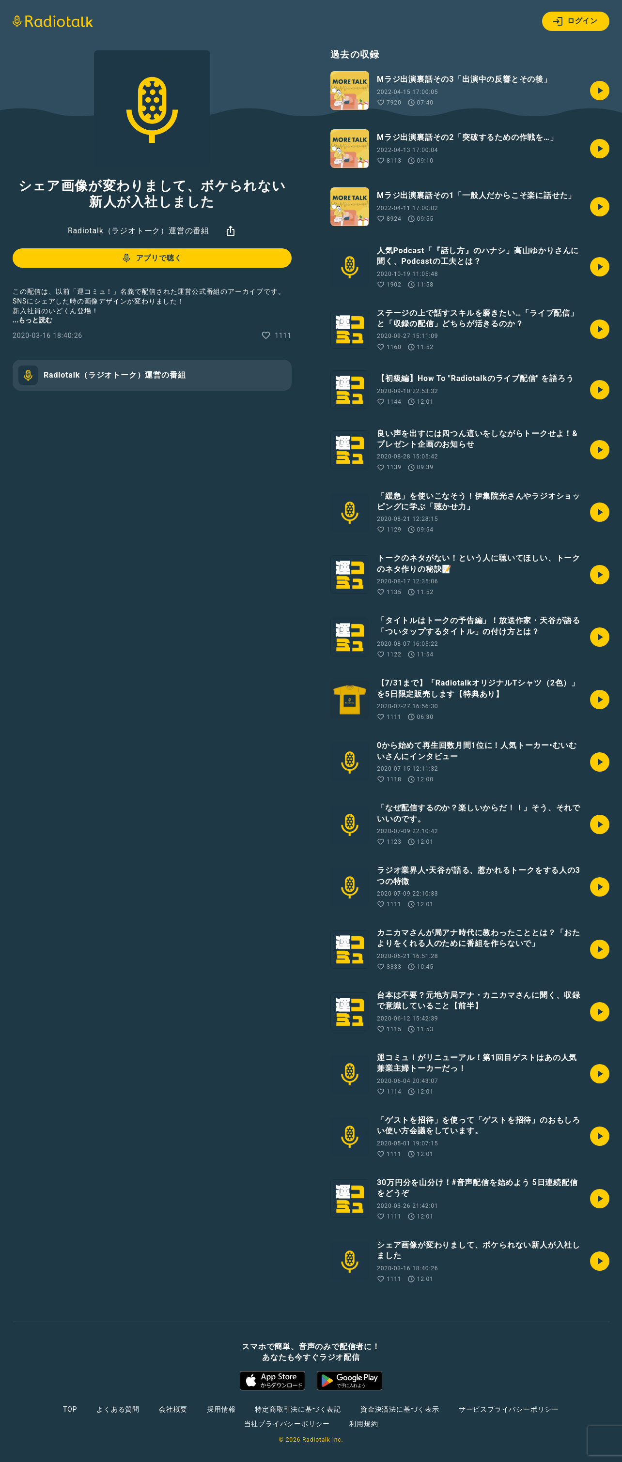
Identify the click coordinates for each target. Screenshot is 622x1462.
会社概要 (173, 1409)
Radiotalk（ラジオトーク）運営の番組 (138, 230)
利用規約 (363, 1424)
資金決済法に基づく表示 (399, 1409)
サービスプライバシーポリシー (509, 1409)
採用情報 (221, 1409)
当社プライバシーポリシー (287, 1424)
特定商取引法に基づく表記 (298, 1409)
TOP (70, 1409)
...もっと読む (32, 320)
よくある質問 (118, 1409)
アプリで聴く (151, 258)
